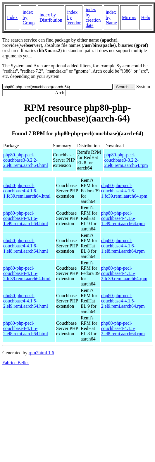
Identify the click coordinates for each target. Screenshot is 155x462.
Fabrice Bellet (15, 362)
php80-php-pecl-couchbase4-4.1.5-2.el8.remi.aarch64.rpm (123, 328)
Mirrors (129, 17)
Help (145, 17)
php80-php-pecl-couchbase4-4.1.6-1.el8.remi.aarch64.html (25, 246)
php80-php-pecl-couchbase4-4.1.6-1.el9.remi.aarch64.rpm (123, 218)
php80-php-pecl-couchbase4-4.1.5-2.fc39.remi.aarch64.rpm (124, 273)
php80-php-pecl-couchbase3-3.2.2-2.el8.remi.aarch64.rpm (126, 160)
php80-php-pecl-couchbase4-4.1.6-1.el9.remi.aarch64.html (25, 218)
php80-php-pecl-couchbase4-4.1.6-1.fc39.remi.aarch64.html (27, 191)
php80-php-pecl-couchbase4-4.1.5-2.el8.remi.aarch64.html (25, 328)
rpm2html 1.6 (41, 352)
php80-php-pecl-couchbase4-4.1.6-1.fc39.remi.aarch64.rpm (124, 191)
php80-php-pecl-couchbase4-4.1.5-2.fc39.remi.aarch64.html (27, 273)
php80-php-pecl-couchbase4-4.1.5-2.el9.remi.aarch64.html (25, 301)
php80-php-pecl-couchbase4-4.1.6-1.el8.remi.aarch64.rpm (123, 246)
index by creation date (93, 17)
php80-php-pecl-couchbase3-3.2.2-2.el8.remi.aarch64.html (25, 160)
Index (12, 17)
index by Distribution (50, 17)
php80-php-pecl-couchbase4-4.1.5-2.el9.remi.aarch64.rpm (123, 301)
